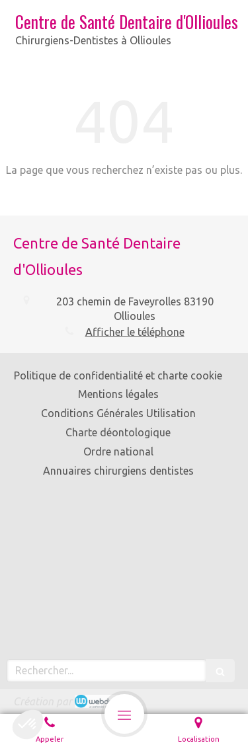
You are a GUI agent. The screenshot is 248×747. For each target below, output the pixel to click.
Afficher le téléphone (135, 332)
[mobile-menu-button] (124, 714)
